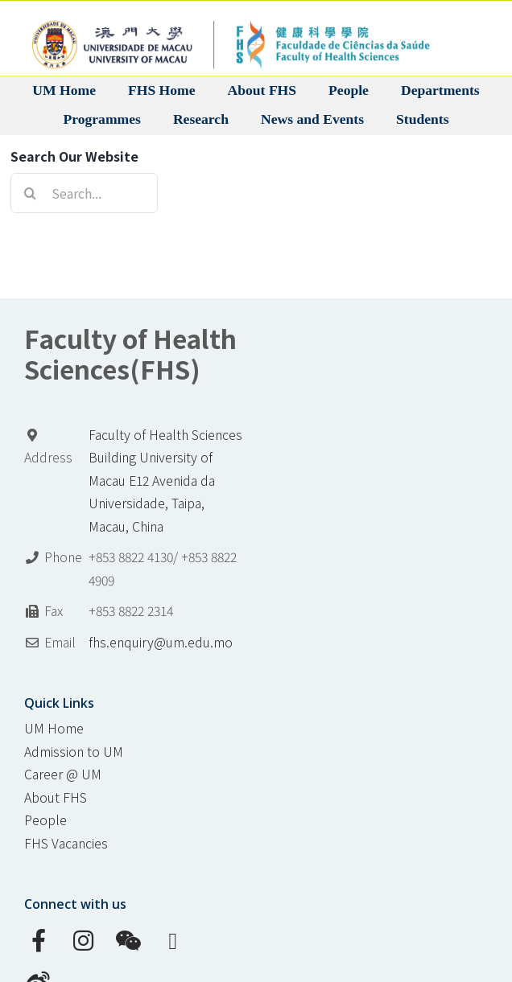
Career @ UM (62, 774)
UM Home (54, 728)
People (45, 820)
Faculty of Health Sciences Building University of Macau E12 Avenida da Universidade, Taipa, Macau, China (165, 480)
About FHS (55, 797)
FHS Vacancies (66, 843)
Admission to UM (73, 751)
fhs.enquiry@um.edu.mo (161, 642)
